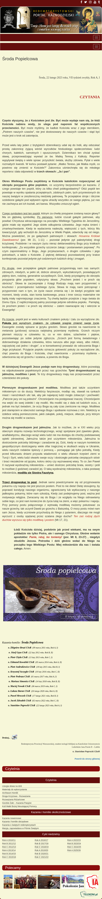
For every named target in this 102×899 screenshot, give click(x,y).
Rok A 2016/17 (41, 840)
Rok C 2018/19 (41, 847)
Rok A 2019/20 (41, 850)
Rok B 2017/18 (41, 843)
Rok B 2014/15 (9, 854)
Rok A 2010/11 (9, 840)
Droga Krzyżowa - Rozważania (16, 796)
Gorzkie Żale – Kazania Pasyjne (16, 803)
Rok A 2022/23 (74, 840)
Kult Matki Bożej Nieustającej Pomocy (19, 806)
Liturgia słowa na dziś (12, 786)
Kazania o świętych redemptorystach (19, 825)
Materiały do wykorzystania (14, 789)
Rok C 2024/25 (74, 847)
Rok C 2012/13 (9, 847)
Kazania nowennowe (11, 818)
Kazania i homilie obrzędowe (15, 821)
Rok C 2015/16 (9, 857)
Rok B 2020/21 (41, 854)
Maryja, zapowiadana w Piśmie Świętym (20, 828)
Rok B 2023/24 (74, 843)
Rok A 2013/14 (9, 850)
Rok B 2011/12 (9, 843)
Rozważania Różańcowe (13, 799)
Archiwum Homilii (10, 793)
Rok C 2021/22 (41, 857)
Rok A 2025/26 (74, 850)
